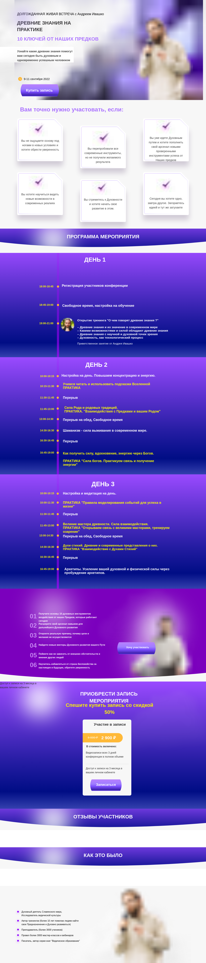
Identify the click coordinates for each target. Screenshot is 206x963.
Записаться (106, 785)
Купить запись (39, 90)
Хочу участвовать (137, 647)
